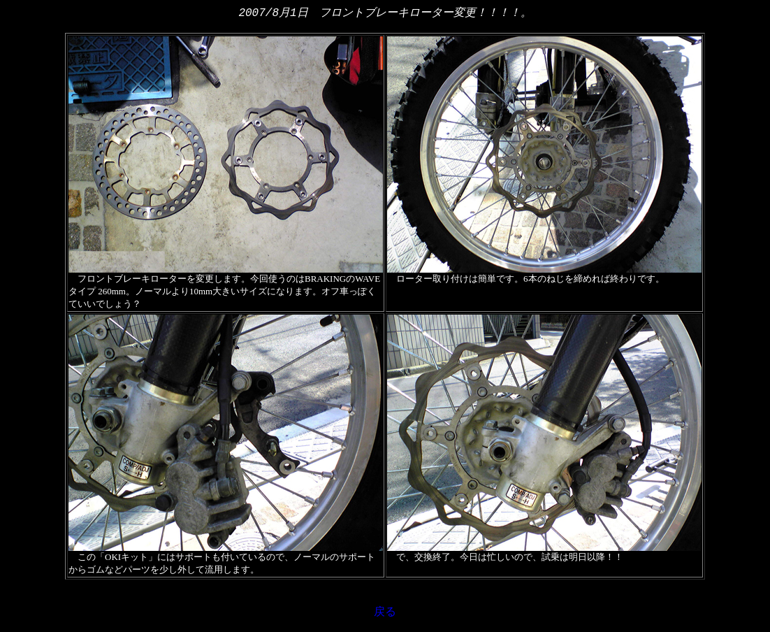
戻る (385, 613)
